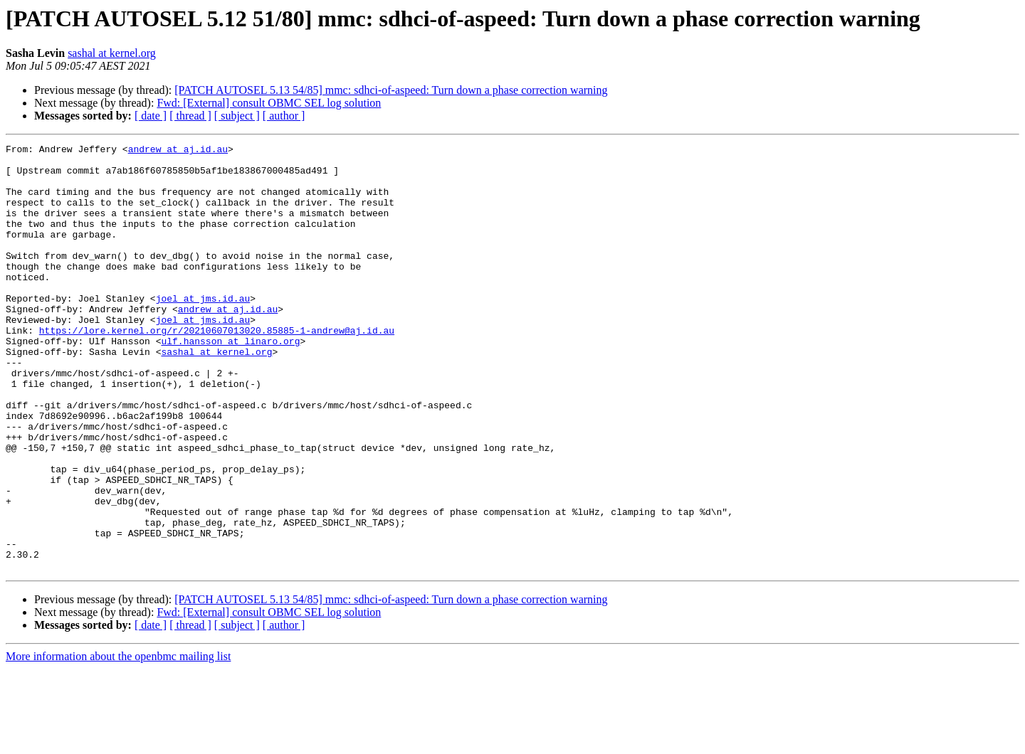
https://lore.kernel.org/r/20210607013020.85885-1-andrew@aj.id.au (216, 368)
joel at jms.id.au (203, 330)
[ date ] (151, 116)
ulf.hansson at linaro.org (230, 381)
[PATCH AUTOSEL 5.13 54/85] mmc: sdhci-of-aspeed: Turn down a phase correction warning (390, 90)
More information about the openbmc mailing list (118, 742)
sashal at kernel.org (112, 53)
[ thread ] (190, 116)
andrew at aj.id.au (178, 150)
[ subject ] (237, 116)
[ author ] (284, 116)
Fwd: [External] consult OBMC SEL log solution (269, 103)
